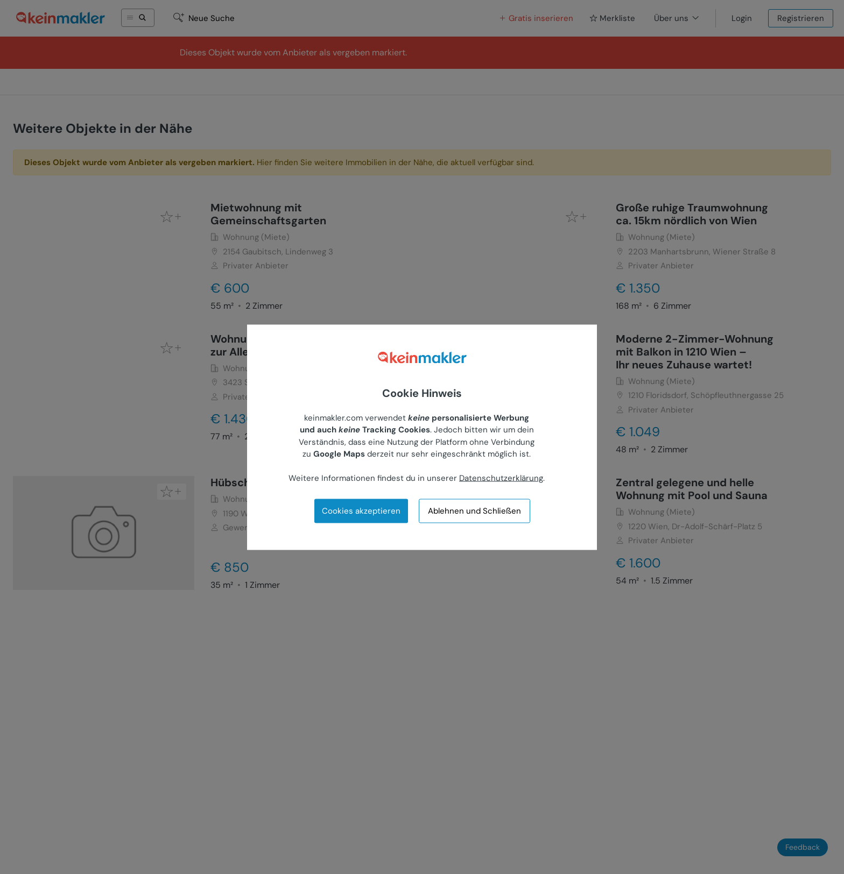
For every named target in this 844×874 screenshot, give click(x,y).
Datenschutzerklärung (501, 478)
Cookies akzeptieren (361, 510)
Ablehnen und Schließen (474, 511)
